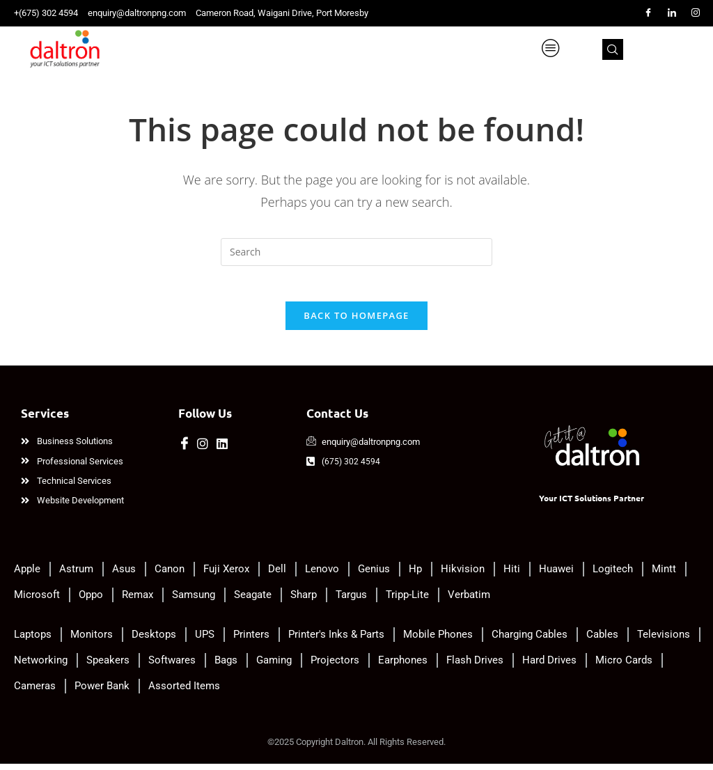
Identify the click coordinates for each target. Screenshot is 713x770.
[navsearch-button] (672, 48)
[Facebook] (648, 13)
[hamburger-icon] (607, 49)
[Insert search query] (356, 252)
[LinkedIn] (671, 13)
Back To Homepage (356, 322)
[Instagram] (695, 13)
